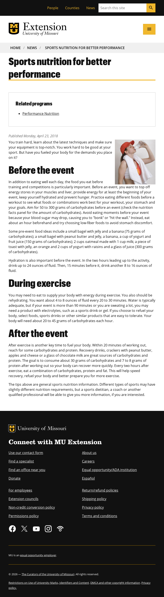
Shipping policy (94, 498)
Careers (88, 461)
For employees (20, 490)
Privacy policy (93, 507)
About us (89, 452)
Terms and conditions (99, 516)
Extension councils (23, 498)
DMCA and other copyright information (115, 583)
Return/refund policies (100, 490)
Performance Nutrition (40, 113)
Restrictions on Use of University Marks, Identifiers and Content (49, 583)
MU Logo (12, 429)
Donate (14, 478)
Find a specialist (21, 461)
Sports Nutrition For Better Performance (85, 47)
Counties (72, 8)
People (52, 8)
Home (15, 47)
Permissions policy (24, 516)
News (90, 8)
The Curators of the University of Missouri (48, 574)
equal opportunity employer (38, 555)
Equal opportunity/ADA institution (109, 469)
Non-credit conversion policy (32, 507)
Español (88, 478)
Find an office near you (27, 469)
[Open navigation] (149, 29)
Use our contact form (26, 452)
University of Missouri (42, 429)
